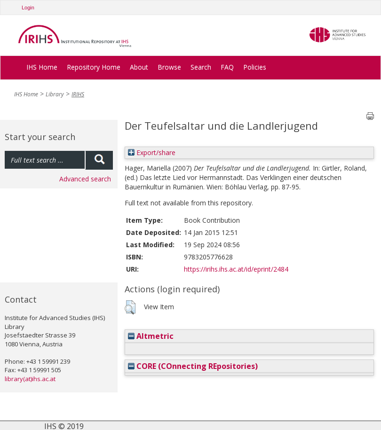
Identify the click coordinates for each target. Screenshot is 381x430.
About (139, 67)
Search (200, 67)
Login (28, 7)
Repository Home (93, 67)
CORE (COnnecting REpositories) (193, 366)
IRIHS (77, 94)
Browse (169, 67)
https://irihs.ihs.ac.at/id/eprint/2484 (236, 269)
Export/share (151, 152)
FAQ (227, 67)
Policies (254, 67)
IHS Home (41, 67)
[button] (130, 307)
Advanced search (85, 178)
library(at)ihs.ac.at (30, 379)
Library (55, 94)
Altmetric (151, 336)
